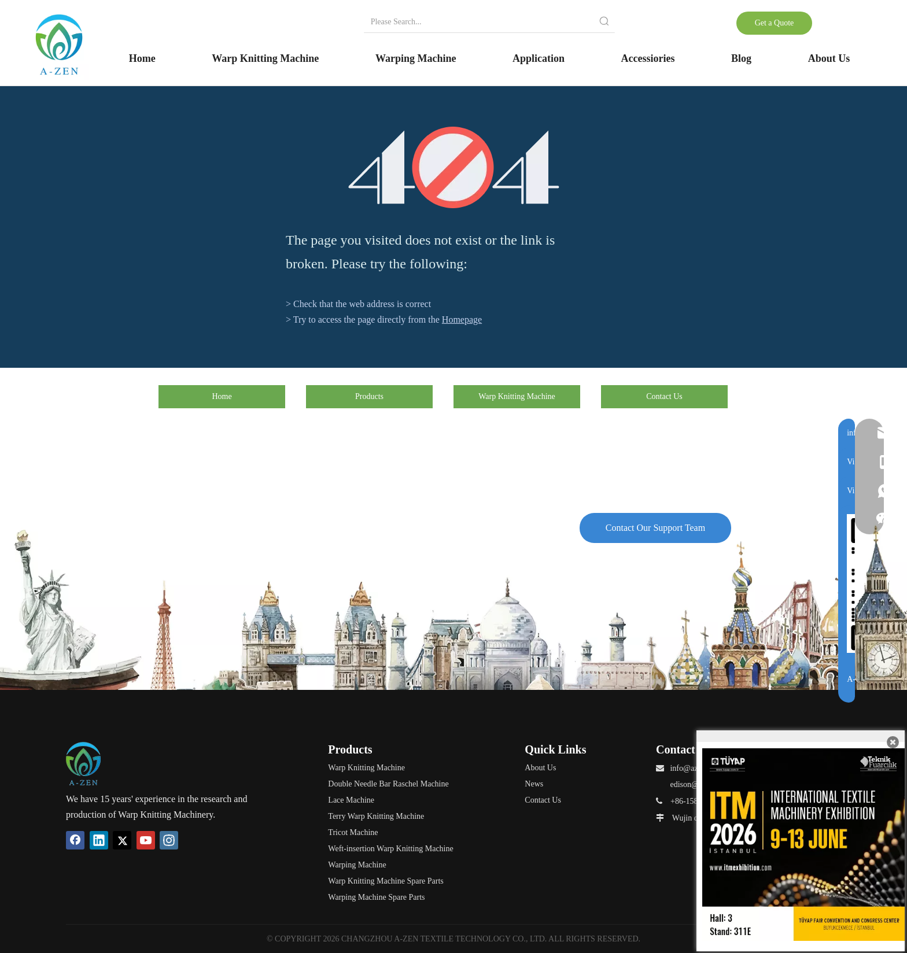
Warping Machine (357, 864)
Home (221, 396)
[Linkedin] (99, 840)
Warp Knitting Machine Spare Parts (386, 881)
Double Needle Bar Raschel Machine (388, 784)
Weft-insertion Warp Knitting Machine (390, 848)
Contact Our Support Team (655, 528)
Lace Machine (351, 800)
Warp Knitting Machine (516, 396)
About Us (540, 767)
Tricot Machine (353, 832)
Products (369, 396)
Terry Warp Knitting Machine (376, 816)
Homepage (462, 319)
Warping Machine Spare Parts (376, 897)
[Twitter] (122, 840)
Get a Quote (774, 23)
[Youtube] (146, 840)
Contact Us (664, 396)
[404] (453, 167)
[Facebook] (75, 840)
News (534, 784)
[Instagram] (169, 840)
